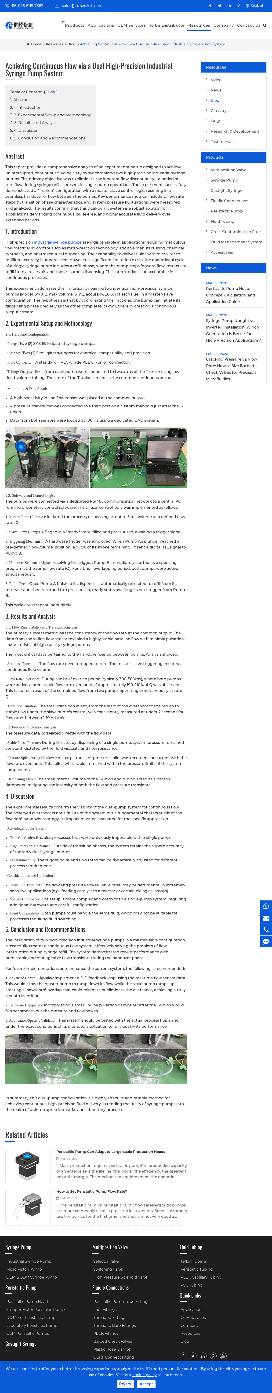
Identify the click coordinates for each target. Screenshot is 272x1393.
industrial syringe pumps (58, 242)
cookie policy (144, 1375)
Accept (146, 1384)
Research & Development (235, 131)
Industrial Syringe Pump (28, 1261)
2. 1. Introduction (25, 107)
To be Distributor (167, 25)
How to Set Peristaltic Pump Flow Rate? (91, 1192)
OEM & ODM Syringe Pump (31, 1277)
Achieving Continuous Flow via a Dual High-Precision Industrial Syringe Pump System (152, 44)
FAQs (216, 121)
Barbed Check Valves (112, 1341)
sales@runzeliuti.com (82, 6)
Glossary (219, 111)
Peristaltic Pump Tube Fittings (121, 1301)
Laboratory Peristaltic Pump (32, 1325)
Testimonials (222, 141)
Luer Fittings (105, 1309)
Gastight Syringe (227, 190)
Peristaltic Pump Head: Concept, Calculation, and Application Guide (230, 295)
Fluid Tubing (222, 221)
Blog (72, 44)
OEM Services (131, 25)
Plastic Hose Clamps (112, 1349)
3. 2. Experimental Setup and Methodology (50, 115)
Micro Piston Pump (24, 1269)
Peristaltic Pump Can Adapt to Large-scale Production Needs (110, 1152)
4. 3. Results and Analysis (33, 123)
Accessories (222, 252)
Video (216, 80)
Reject (125, 1384)
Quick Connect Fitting (113, 1357)
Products (74, 25)
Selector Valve (106, 1261)
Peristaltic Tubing (197, 1269)
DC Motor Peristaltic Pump (30, 1317)
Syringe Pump (224, 180)
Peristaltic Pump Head (27, 1301)
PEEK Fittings (106, 1333)
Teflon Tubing (193, 1261)
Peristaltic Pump (227, 211)
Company (224, 25)
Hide (50, 92)
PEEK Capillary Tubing (201, 1277)
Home (36, 44)
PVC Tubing (192, 1285)
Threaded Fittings (109, 1317)
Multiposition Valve (229, 170)
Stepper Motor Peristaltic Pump (35, 1309)
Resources (199, 25)
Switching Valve (108, 1269)
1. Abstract (20, 100)
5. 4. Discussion (24, 130)
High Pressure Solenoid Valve (120, 1277)
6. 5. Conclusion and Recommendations (47, 138)
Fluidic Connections (229, 201)
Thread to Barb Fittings (114, 1325)
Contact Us (249, 25)
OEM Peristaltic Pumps (27, 1333)
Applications (101, 25)
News (216, 90)
